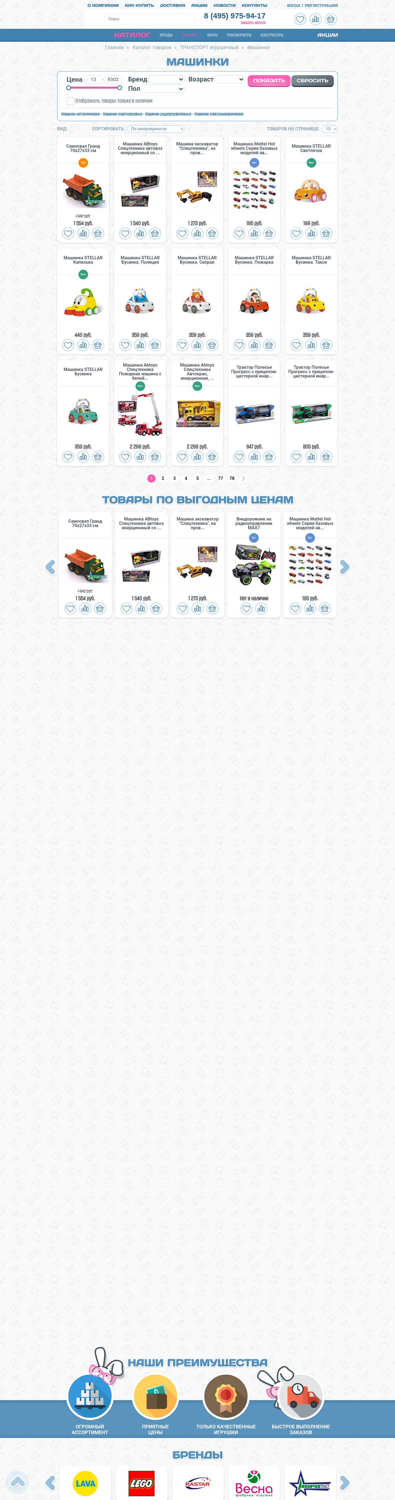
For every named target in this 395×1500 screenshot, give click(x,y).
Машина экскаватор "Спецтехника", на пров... (197, 146)
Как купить (139, 3)
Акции (199, 3)
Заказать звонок (253, 21)
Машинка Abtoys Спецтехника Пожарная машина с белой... (140, 370)
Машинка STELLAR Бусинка (83, 370)
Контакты (254, 3)
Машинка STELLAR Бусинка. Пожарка (254, 258)
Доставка (172, 3)
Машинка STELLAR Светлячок (311, 146)
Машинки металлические (80, 112)
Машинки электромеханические (218, 112)
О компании (103, 3)
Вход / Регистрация (309, 3)
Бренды (166, 33)
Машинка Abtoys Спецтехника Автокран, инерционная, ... (197, 370)
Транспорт (190, 33)
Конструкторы (272, 33)
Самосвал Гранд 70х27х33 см (83, 146)
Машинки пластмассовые (122, 112)
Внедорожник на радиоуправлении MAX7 (253, 521)
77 (220, 476)
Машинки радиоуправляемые (168, 112)
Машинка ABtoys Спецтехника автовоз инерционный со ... (140, 146)
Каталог (127, 33)
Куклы (212, 33)
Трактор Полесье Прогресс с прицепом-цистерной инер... (254, 370)
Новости (224, 3)
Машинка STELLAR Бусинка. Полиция (140, 258)
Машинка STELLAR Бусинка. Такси (311, 258)
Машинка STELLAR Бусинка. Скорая (197, 258)
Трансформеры (239, 33)
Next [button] (345, 566)
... (209, 476)
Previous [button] (51, 566)
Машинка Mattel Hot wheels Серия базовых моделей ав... (254, 146)
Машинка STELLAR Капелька (83, 258)
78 (232, 476)
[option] (85, 563)
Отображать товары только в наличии (114, 99)
